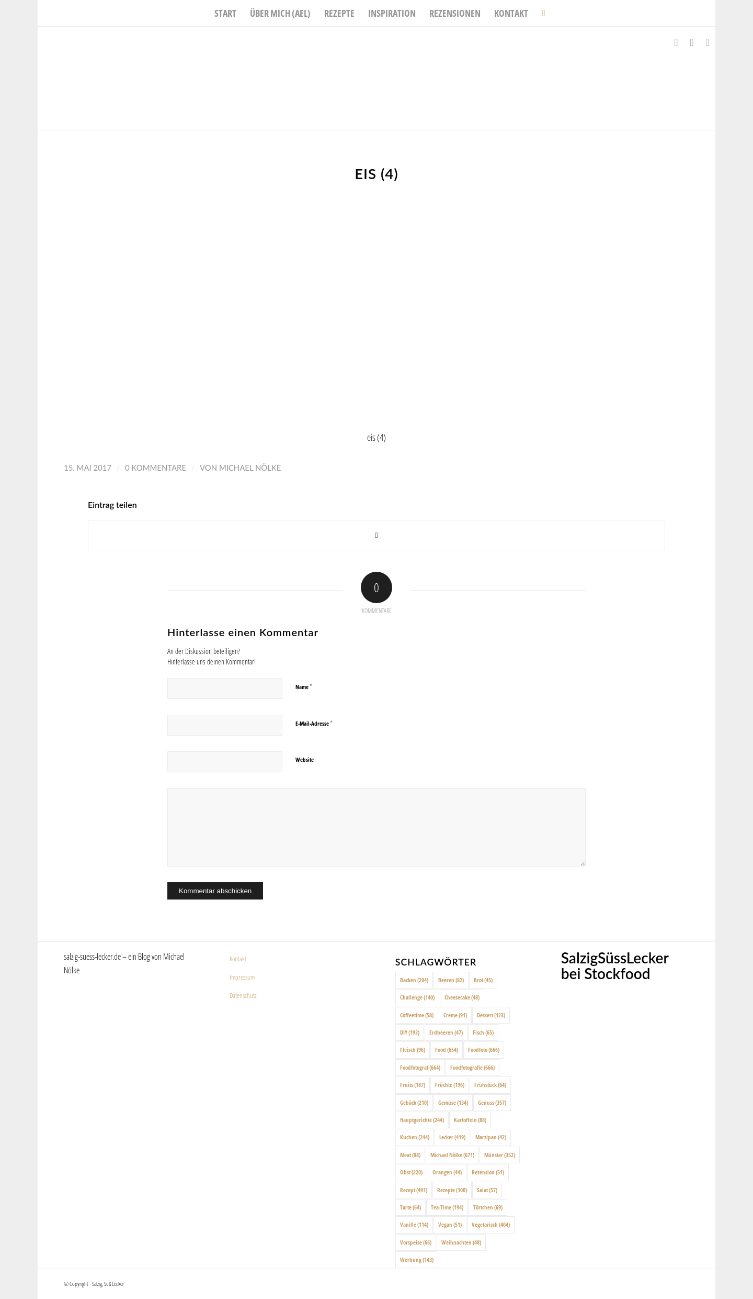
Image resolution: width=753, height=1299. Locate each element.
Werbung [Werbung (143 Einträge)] (416, 1259)
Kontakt (238, 958)
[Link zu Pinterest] (707, 42)
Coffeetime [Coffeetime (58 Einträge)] (416, 1015)
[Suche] (540, 13)
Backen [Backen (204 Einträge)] (414, 980)
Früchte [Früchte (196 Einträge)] (449, 1085)
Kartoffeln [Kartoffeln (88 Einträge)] (470, 1120)
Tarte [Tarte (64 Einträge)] (410, 1207)
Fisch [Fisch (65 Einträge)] (483, 1032)
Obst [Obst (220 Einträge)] (411, 1172)
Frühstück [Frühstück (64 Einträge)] (490, 1085)
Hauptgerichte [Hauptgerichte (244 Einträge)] (422, 1120)
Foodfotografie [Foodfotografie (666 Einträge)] (472, 1067)
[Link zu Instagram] (692, 42)
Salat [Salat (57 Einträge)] (487, 1190)
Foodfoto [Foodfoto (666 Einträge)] (483, 1049)
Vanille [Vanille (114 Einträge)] (414, 1224)
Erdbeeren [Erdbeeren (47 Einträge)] (446, 1032)
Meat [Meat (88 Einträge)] (410, 1155)
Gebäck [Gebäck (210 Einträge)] (414, 1102)
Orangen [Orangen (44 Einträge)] (447, 1172)
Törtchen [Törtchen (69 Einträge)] (488, 1207)
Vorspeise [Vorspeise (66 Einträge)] (415, 1242)
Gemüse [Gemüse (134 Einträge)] (453, 1102)
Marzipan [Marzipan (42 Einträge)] (490, 1137)
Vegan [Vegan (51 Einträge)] (450, 1224)
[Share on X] (376, 535)
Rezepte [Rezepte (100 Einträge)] (452, 1190)
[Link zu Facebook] (676, 42)
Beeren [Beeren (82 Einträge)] (451, 980)
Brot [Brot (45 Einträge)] (483, 980)
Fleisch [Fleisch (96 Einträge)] (412, 1049)
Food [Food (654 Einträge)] (446, 1049)
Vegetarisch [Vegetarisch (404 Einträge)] (491, 1224)
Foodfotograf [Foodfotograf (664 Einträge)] (420, 1067)
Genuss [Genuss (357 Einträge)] (492, 1102)
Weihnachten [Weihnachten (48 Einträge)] (461, 1242)
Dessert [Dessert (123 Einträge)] (491, 1015)
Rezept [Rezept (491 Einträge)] (413, 1190)
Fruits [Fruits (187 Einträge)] (412, 1085)
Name (303, 686)
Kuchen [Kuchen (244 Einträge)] (414, 1137)
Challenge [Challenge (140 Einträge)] (417, 997)
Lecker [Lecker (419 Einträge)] (452, 1137)
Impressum (242, 977)
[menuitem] (225, 13)
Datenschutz (243, 995)
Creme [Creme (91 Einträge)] (455, 1015)
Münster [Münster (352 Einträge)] (499, 1155)
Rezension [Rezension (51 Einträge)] (488, 1172)
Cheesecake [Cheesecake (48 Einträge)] (462, 997)
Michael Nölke (250, 467)
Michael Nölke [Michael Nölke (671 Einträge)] (452, 1155)
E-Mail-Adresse (314, 723)
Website (304, 759)
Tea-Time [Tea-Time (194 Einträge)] (447, 1207)
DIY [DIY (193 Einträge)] (409, 1032)
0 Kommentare (155, 467)
